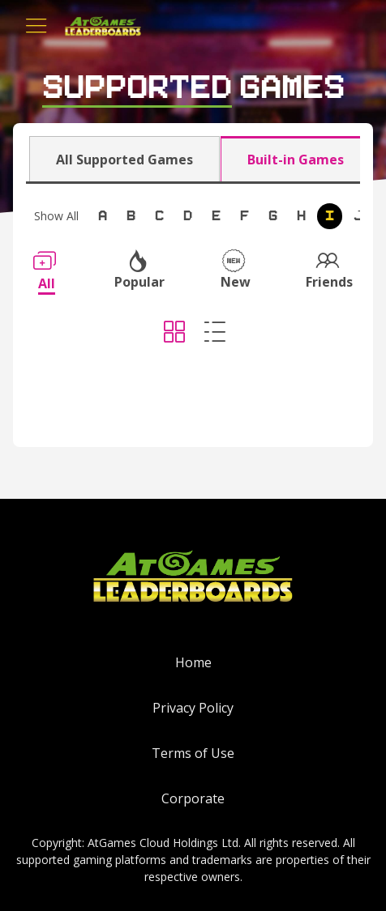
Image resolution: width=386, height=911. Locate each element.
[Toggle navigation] (36, 26)
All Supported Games (124, 159)
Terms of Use (193, 753)
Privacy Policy (193, 708)
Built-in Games (295, 159)
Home (193, 662)
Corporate (193, 798)
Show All (56, 215)
